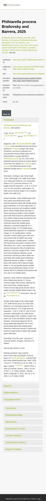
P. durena (7, 146)
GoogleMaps (19, 365)
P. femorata (25, 169)
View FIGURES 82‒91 (30, 135)
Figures (7, 386)
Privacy (33, 499)
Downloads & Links (15, 428)
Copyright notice (12, 399)
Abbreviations (11, 392)
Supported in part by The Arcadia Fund (18, 499)
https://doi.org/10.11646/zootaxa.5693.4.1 (29, 60)
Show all (6, 114)
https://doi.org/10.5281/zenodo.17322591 (29, 74)
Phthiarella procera (11, 159)
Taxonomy (10, 408)
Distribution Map (13, 415)
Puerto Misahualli (18, 358)
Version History (13, 435)
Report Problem (13, 449)
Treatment (9, 120)
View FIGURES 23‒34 (20, 132)
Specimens (11, 422)
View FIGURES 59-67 (10, 135)
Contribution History (15, 442)
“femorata (16, 149)
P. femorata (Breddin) (23, 144)
